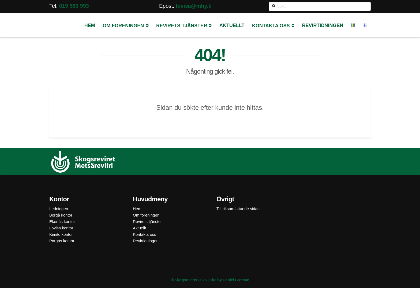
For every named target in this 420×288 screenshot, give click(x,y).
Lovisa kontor (61, 228)
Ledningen (58, 208)
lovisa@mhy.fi (194, 6)
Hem (137, 208)
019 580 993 (74, 6)
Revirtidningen (146, 240)
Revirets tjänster (147, 221)
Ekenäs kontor (62, 221)
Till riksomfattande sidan (238, 208)
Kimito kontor (61, 234)
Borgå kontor (60, 215)
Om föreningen (146, 215)
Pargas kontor (61, 240)
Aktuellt (139, 228)
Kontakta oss (144, 234)
